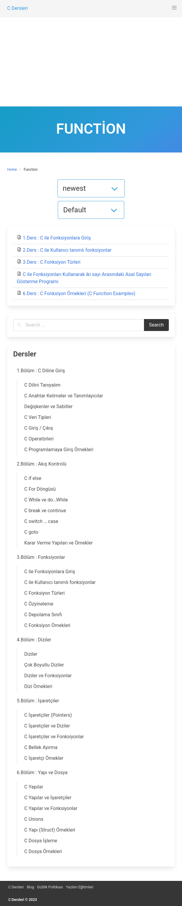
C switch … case (41, 521)
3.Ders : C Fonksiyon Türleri (52, 262)
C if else (32, 478)
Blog (30, 887)
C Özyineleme (38, 604)
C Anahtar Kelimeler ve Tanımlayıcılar (63, 396)
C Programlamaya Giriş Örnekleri (58, 449)
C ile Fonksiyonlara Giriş (49, 571)
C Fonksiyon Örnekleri (47, 625)
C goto (31, 532)
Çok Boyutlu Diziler (44, 665)
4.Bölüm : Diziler (34, 640)
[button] (174, 8)
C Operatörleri (39, 439)
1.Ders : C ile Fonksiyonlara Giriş (57, 238)
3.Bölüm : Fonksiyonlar (41, 557)
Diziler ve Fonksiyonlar (48, 675)
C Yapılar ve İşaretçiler (48, 797)
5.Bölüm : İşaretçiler (38, 701)
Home (12, 169)
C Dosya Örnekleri (43, 851)
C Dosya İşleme (40, 841)
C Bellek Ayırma (40, 747)
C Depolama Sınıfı (43, 614)
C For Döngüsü (40, 489)
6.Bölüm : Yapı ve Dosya (42, 772)
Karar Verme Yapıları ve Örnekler (58, 543)
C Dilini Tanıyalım (42, 385)
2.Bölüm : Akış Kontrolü (41, 464)
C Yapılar (33, 787)
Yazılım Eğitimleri (79, 887)
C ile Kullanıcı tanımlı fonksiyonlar (60, 582)
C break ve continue (45, 510)
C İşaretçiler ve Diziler (47, 726)
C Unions (33, 819)
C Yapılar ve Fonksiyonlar (50, 808)
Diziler (30, 654)
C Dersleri (16, 887)
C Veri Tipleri (37, 417)
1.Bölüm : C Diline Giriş (41, 370)
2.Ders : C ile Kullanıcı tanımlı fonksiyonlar (67, 250)
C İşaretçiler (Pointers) (48, 715)
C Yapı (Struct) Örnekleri (49, 830)
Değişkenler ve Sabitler (48, 406)
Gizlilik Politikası (50, 887)
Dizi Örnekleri (38, 686)
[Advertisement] (91, 61)
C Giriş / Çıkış (38, 428)
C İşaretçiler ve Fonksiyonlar (54, 736)
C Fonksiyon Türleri (44, 593)
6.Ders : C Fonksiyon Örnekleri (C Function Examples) (79, 293)
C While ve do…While (46, 500)
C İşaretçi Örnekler (43, 758)
